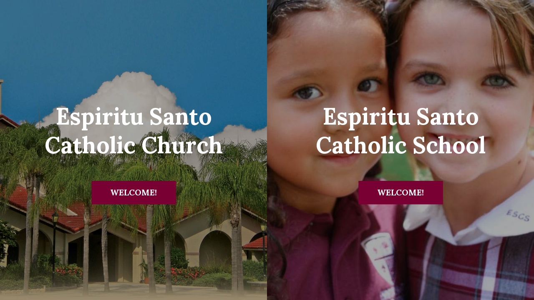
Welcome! (133, 192)
